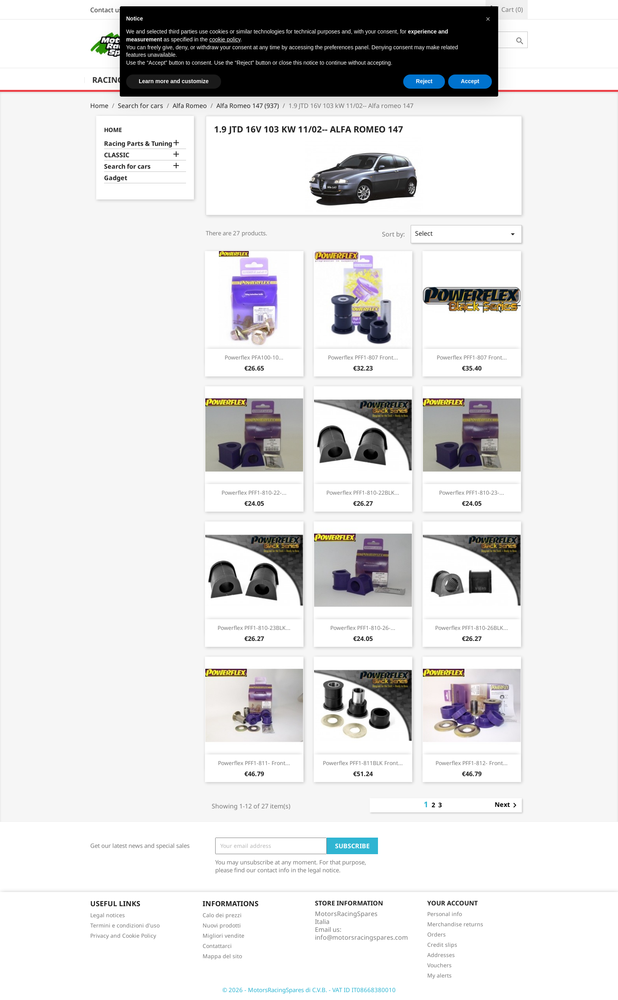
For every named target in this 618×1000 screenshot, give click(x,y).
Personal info (444, 914)
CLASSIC (116, 155)
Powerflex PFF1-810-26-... (362, 627)
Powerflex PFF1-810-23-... (471, 492)
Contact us (106, 10)
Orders (436, 934)
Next (507, 805)
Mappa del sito (222, 956)
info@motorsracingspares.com (361, 937)
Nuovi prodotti (222, 925)
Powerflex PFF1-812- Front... (472, 763)
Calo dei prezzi (222, 915)
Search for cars (127, 166)
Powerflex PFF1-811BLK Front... (363, 763)
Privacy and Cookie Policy (123, 935)
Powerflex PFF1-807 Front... (363, 357)
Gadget (115, 178)
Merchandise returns (455, 924)
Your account (452, 903)
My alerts (439, 975)
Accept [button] (470, 81)
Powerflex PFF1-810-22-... (254, 492)
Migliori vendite (223, 935)
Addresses (441, 955)
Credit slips (442, 944)
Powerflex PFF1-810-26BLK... (471, 627)
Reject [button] (424, 81)
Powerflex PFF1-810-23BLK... (254, 627)
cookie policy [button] (224, 39)
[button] (488, 19)
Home (113, 130)
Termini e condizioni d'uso (125, 925)
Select (466, 234)
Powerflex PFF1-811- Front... (254, 763)
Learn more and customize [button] (173, 81)
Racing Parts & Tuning (138, 144)
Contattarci (217, 946)
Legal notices (107, 915)
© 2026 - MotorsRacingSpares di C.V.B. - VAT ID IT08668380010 (309, 990)
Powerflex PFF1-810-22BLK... (362, 492)
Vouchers (439, 965)
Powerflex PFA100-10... (254, 357)
